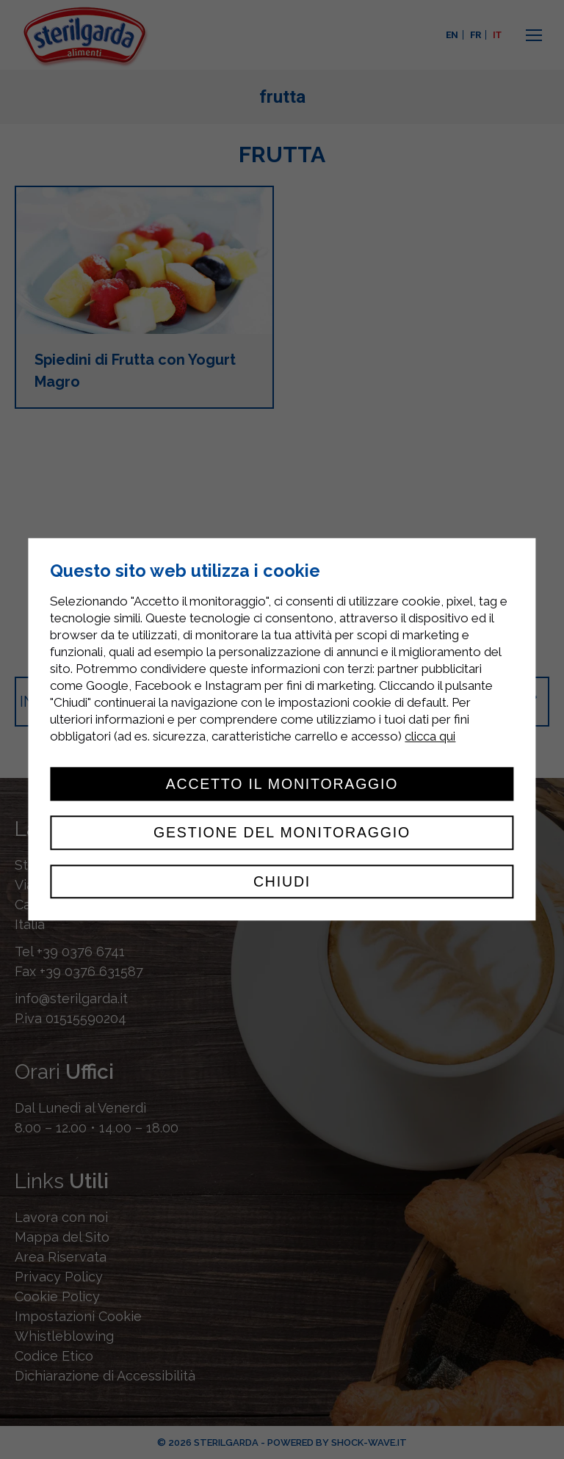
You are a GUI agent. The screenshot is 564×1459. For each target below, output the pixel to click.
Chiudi (282, 881)
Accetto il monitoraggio (282, 784)
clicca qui (430, 736)
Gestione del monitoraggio (282, 833)
